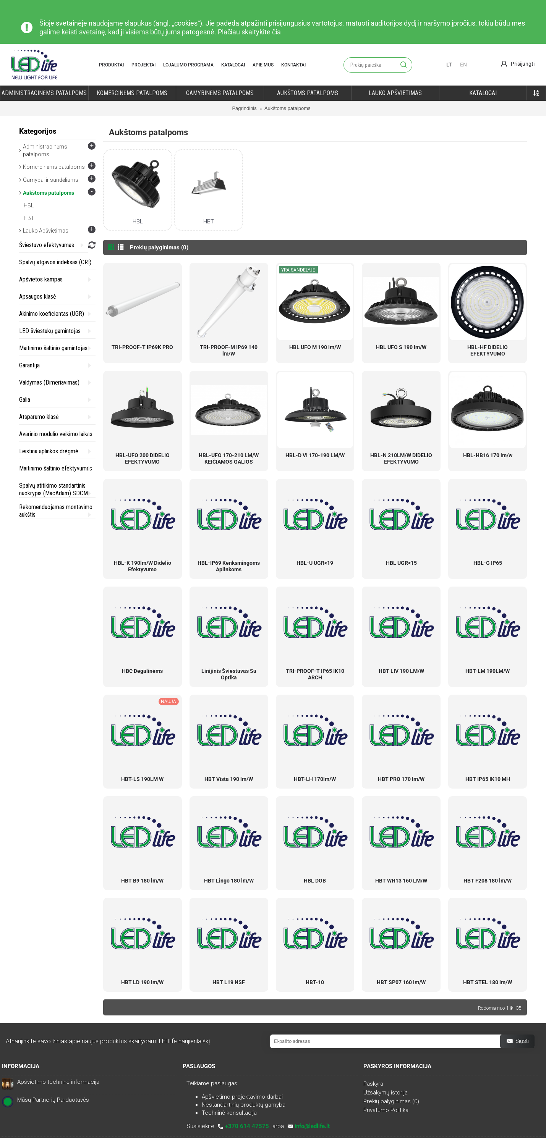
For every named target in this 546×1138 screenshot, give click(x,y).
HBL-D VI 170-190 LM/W (315, 455)
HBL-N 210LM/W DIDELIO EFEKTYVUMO (401, 458)
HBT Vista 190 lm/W (228, 779)
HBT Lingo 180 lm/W (229, 881)
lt (449, 64)
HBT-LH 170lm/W (315, 779)
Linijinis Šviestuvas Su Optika (228, 674)
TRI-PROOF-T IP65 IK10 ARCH (315, 674)
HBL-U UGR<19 (314, 563)
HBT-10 (315, 982)
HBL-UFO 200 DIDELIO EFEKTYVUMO (142, 458)
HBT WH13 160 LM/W (401, 881)
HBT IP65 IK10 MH (487, 779)
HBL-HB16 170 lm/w (487, 455)
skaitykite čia (261, 32)
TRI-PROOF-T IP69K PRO (142, 347)
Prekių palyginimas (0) (159, 247)
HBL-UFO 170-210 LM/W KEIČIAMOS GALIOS (229, 458)
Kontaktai (293, 65)
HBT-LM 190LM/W (487, 671)
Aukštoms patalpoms (287, 108)
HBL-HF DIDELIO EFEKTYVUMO (487, 350)
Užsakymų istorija (385, 1092)
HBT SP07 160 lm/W (401, 982)
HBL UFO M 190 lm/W (315, 347)
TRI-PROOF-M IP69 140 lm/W (229, 350)
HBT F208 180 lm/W (487, 881)
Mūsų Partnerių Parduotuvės (53, 1099)
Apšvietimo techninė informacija (58, 1081)
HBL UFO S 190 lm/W (401, 347)
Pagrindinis (244, 108)
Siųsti (517, 1042)
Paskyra (373, 1083)
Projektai (143, 65)
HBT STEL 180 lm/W (487, 982)
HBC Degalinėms (142, 671)
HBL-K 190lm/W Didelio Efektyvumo (142, 566)
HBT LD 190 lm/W (142, 982)
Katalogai (233, 65)
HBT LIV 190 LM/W (401, 671)
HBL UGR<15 (401, 563)
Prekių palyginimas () (391, 1101)
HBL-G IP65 (487, 563)
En (463, 64)
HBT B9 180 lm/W (142, 881)
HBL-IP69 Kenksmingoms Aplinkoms (229, 566)
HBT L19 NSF (228, 982)
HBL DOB (315, 881)
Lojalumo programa (188, 65)
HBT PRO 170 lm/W (401, 779)
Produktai (111, 65)
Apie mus (263, 65)
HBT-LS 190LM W (142, 779)
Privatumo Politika (385, 1110)
